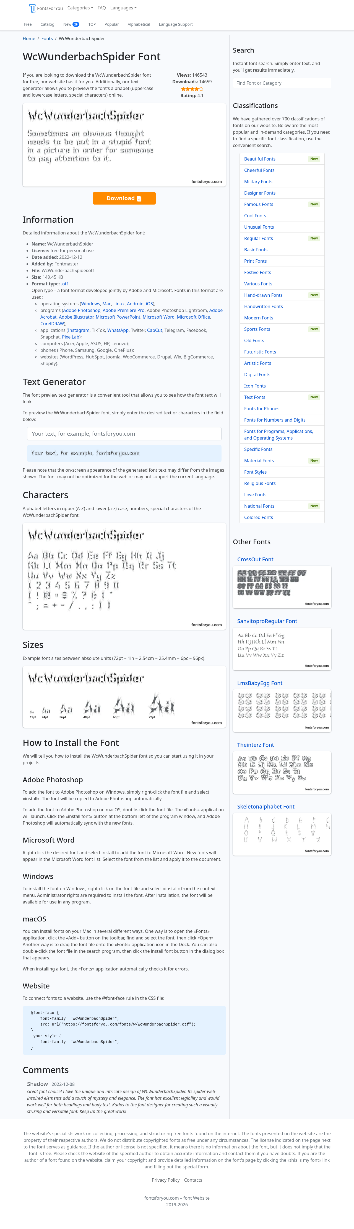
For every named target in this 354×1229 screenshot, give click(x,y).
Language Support (176, 24)
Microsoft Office (193, 317)
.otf (64, 284)
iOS (149, 304)
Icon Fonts (255, 386)
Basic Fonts (255, 250)
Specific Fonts (258, 449)
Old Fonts (254, 340)
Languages (121, 8)
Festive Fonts (257, 272)
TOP (92, 24)
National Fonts (259, 506)
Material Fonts (259, 461)
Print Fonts (255, 261)
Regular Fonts (258, 238)
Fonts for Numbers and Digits (275, 420)
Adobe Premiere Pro (124, 310)
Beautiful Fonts (259, 159)
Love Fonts (255, 495)
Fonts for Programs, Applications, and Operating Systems (278, 434)
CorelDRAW (52, 324)
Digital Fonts (257, 374)
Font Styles (255, 472)
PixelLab (70, 337)
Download (124, 198)
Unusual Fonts (259, 227)
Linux (119, 304)
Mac (106, 304)
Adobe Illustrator (76, 317)
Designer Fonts (259, 193)
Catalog (47, 24)
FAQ (102, 8)
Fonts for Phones (261, 409)
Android (135, 304)
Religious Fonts (260, 483)
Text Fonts (254, 397)
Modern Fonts (258, 318)
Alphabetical (139, 24)
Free (28, 24)
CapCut (154, 330)
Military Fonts (258, 182)
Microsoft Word (159, 317)
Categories (78, 8)
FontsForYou (45, 8)
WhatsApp (118, 330)
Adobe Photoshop (82, 310)
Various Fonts (258, 284)
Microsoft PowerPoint (118, 317)
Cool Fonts (255, 216)
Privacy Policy (166, 1180)
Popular (112, 24)
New (71, 24)
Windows (90, 304)
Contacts (193, 1180)
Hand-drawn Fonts (263, 295)
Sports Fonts (257, 329)
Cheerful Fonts (259, 170)
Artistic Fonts (257, 363)
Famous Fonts (258, 204)
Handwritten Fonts (263, 306)
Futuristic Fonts (260, 352)
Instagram (79, 330)
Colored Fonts (258, 517)
